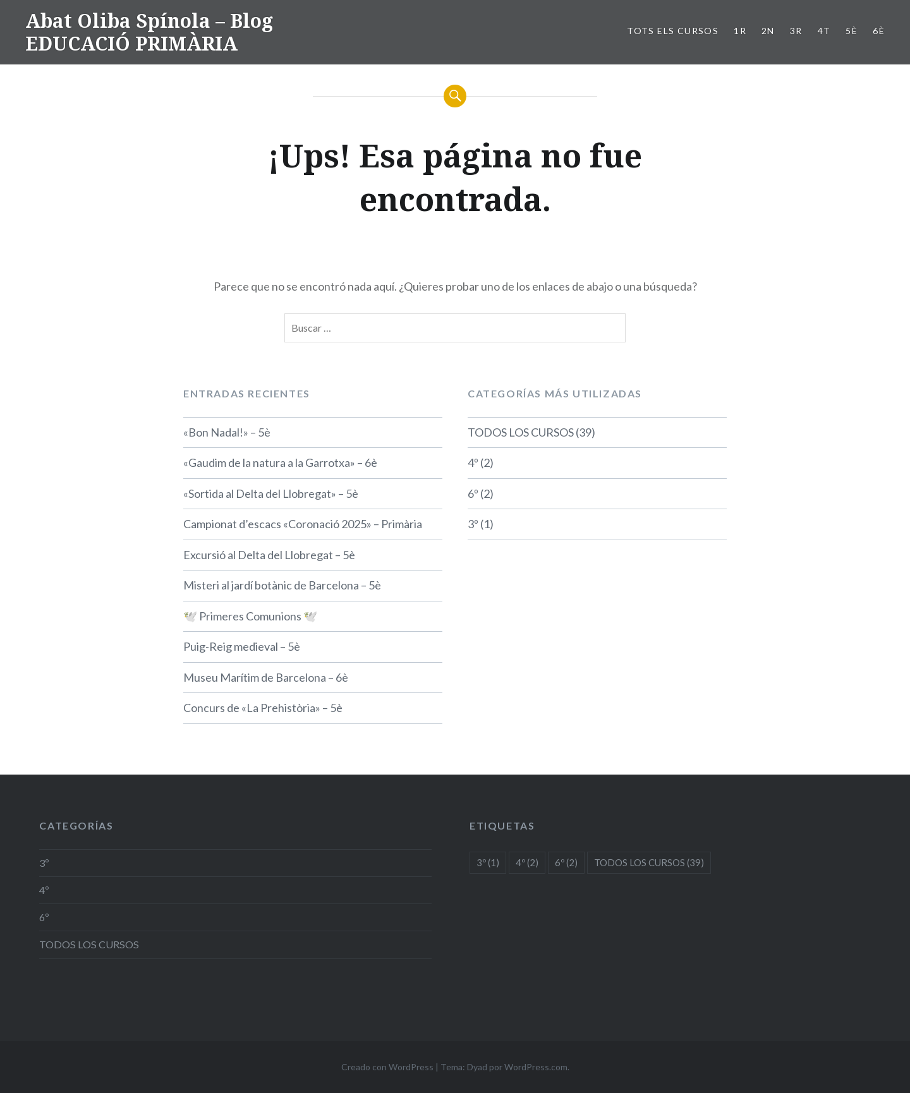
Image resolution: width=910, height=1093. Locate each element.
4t (824, 30)
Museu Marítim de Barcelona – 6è (265, 677)
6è (879, 30)
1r (740, 30)
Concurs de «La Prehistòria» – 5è (263, 708)
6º (473, 493)
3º (473, 524)
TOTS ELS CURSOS (673, 30)
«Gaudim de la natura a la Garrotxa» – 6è (280, 462)
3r (796, 30)
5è (852, 30)
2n (768, 30)
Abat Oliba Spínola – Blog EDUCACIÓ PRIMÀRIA (149, 32)
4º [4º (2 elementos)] (527, 862)
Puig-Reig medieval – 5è (241, 646)
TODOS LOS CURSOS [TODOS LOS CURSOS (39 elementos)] (649, 862)
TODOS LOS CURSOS (521, 432)
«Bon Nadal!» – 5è (226, 432)
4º (473, 462)
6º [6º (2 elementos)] (566, 862)
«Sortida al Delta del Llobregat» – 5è (270, 493)
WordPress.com (535, 1066)
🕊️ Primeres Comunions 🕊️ (250, 616)
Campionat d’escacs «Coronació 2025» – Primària (302, 524)
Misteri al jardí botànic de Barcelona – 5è (282, 585)
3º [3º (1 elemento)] (487, 862)
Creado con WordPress (387, 1066)
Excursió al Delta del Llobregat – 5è (269, 555)
